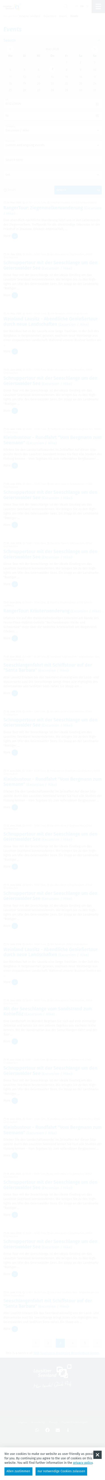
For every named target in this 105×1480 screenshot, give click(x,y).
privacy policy (82, 1463)
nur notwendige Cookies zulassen (61, 1471)
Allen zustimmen (18, 1471)
